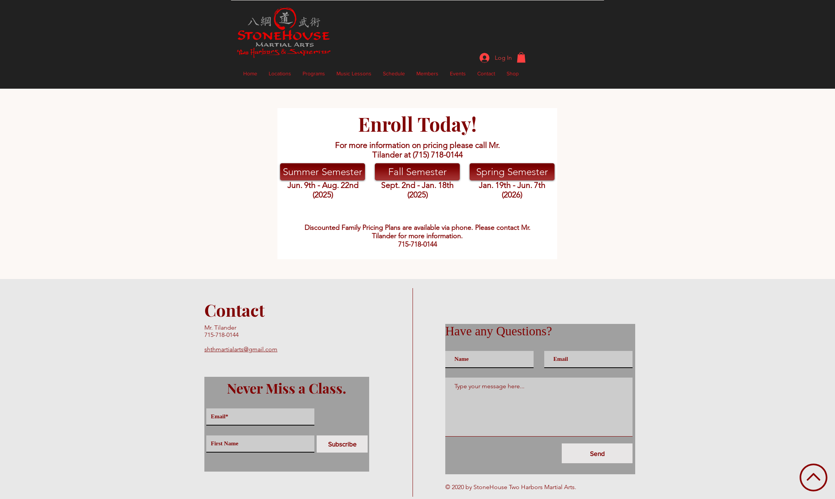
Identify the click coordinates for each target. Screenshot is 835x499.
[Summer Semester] (322, 171)
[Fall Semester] (417, 171)
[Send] (597, 453)
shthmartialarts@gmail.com (240, 349)
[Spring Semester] (512, 171)
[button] (521, 57)
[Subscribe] (342, 444)
